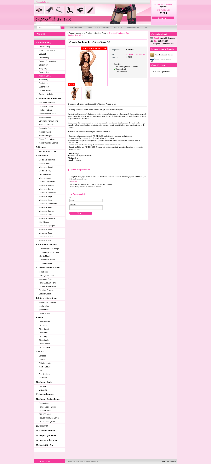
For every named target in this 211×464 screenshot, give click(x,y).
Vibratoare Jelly (45, 171)
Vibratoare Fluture (46, 237)
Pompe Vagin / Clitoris (47, 407)
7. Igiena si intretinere (46, 298)
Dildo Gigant (44, 329)
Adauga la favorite (43, 2)
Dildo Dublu (43, 333)
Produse (89, 33)
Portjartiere (43, 83)
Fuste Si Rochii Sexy (47, 50)
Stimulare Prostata (46, 290)
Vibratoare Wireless (46, 185)
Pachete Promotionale (47, 151)
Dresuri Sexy (44, 58)
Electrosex (43, 378)
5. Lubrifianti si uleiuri (46, 244)
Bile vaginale (44, 403)
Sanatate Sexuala (46, 125)
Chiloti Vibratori (45, 414)
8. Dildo (40, 317)
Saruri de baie (44, 313)
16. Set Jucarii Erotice (46, 440)
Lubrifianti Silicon (45, 263)
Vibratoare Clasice (46, 189)
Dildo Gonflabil (44, 344)
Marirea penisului (45, 117)
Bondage (42, 356)
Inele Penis (43, 272)
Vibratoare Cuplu (45, 215)
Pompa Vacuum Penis (47, 283)
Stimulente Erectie (46, 106)
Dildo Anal (43, 325)
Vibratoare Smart (45, 207)
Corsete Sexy (44, 72)
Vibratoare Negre (45, 196)
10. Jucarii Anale (44, 382)
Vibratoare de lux (45, 240)
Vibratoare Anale (45, 178)
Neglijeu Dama (45, 76)
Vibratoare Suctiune (46, 211)
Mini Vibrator (44, 222)
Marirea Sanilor (45, 132)
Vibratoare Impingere (47, 226)
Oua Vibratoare (45, 174)
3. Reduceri (41, 147)
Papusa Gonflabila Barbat (49, 418)
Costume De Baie (46, 94)
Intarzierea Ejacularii (47, 103)
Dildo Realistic (44, 322)
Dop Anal (42, 386)
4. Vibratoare (42, 155)
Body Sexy (43, 69)
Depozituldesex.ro (76, 33)
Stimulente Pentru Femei (48, 121)
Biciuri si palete (45, 363)
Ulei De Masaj (44, 256)
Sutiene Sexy (44, 87)
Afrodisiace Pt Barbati (47, 114)
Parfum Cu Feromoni (47, 128)
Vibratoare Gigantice (47, 218)
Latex (41, 371)
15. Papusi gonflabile (46, 435)
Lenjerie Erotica (45, 91)
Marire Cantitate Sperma (48, 143)
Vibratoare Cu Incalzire (48, 204)
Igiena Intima (44, 310)
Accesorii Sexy (45, 411)
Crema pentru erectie (168, 461)
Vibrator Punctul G (46, 164)
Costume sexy (44, 47)
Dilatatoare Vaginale (47, 422)
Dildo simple (44, 340)
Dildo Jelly (43, 336)
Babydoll (42, 54)
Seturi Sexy (43, 80)
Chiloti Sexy (43, 65)
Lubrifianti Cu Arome (47, 260)
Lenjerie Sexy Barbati (47, 287)
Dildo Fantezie (44, 347)
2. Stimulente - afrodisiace (49, 98)
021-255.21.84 (163, 41)
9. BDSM (40, 351)
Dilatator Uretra (45, 294)
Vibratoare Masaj (45, 200)
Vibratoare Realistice (47, 160)
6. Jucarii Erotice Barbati (48, 268)
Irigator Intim (44, 306)
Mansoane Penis (45, 279)
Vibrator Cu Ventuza (47, 182)
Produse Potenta (45, 110)
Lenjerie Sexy (100, 33)
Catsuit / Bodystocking (47, 61)
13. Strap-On (42, 426)
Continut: (72, 204)
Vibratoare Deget (45, 229)
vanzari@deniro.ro (167, 38)
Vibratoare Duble (45, 233)
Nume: (71, 198)
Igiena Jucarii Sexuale (47, 302)
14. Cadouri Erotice (45, 430)
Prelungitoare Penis (46, 276)
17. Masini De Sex (44, 445)
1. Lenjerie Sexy (44, 42)
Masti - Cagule (44, 367)
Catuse (42, 360)
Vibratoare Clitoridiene (47, 193)
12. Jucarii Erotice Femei (48, 399)
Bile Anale (43, 390)
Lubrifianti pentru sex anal (49, 252)
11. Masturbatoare (45, 394)
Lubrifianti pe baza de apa (49, 249)
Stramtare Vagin (45, 136)
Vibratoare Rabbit (46, 167)
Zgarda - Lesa (44, 374)
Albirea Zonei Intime (47, 139)
